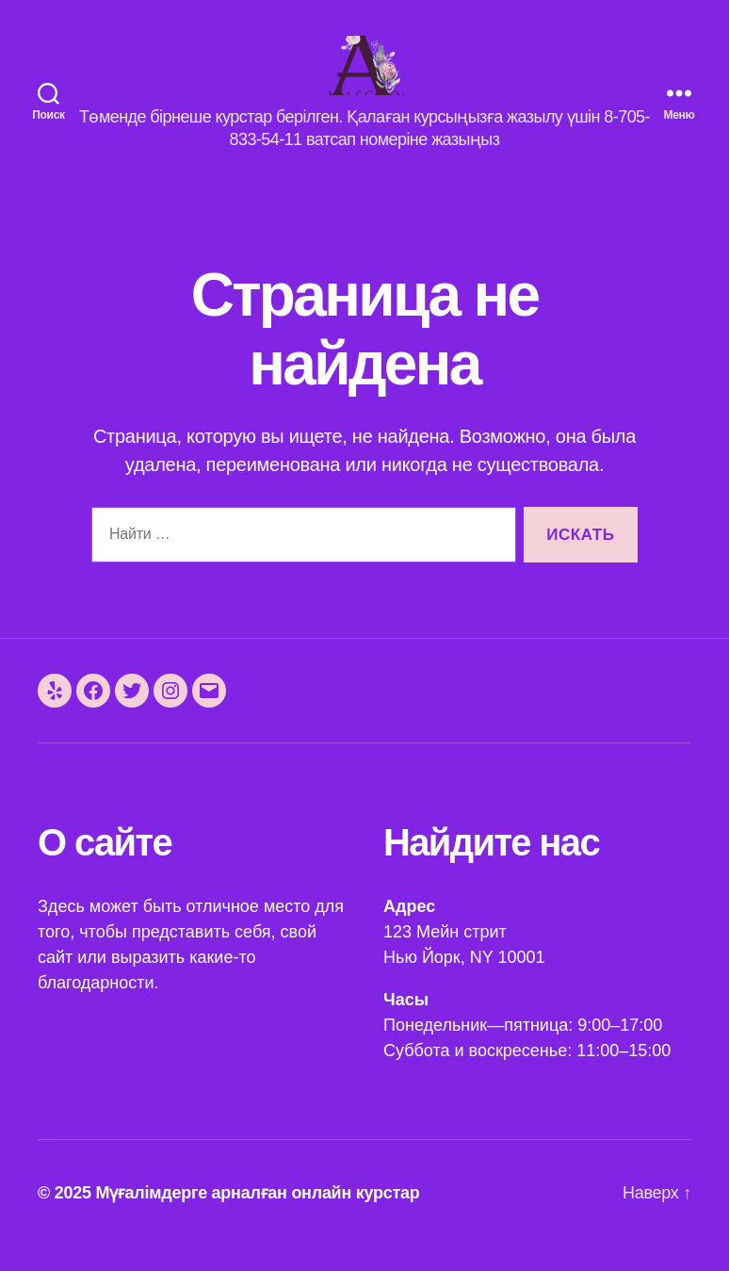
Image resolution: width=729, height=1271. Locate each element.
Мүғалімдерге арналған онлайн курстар (257, 1217)
